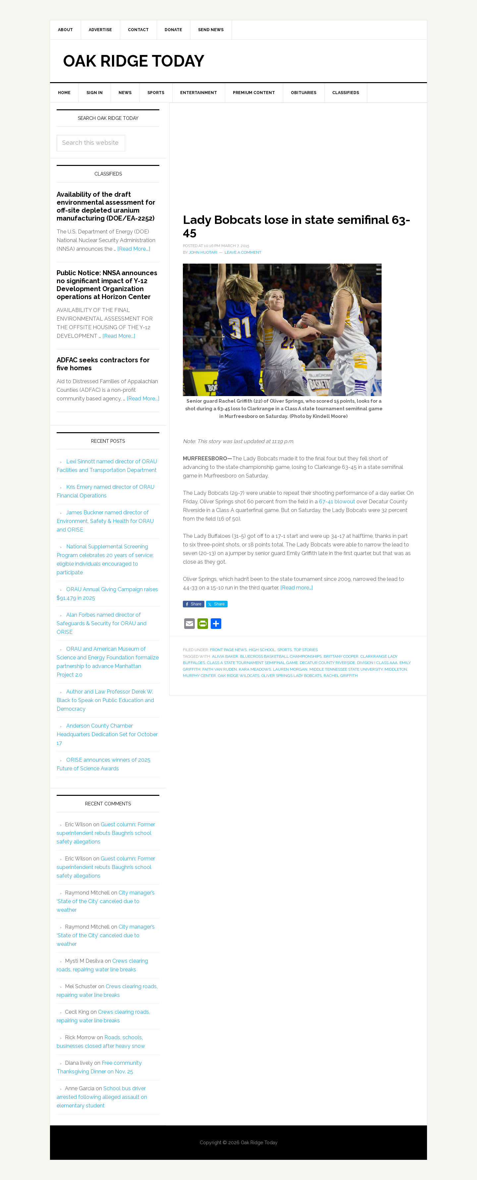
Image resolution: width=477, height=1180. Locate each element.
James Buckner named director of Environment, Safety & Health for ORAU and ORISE (105, 521)
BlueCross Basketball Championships (281, 656)
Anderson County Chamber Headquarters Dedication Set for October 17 (107, 734)
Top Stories (306, 649)
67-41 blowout (337, 501)
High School (262, 649)
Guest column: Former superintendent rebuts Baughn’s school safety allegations (106, 833)
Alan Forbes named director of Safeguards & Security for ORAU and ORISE (101, 623)
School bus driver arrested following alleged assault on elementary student (102, 1097)
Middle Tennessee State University (346, 669)
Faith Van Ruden (219, 669)
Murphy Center (199, 675)
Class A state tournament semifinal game (252, 662)
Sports (284, 649)
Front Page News (228, 649)
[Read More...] (133, 249)
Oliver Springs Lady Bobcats (291, 675)
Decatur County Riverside (327, 662)
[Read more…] (296, 588)
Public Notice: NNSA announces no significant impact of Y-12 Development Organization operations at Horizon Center (107, 285)
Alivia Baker (225, 656)
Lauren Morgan (290, 669)
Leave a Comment (243, 252)
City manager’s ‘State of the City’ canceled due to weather (106, 901)
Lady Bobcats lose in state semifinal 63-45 (296, 225)
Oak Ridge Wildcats (238, 675)
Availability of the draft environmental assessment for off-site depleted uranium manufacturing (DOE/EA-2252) (106, 206)
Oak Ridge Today (133, 61)
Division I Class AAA (377, 662)
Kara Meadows (255, 669)
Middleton (396, 669)
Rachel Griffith (341, 675)
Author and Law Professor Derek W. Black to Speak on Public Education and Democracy (105, 700)
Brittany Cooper (341, 656)
